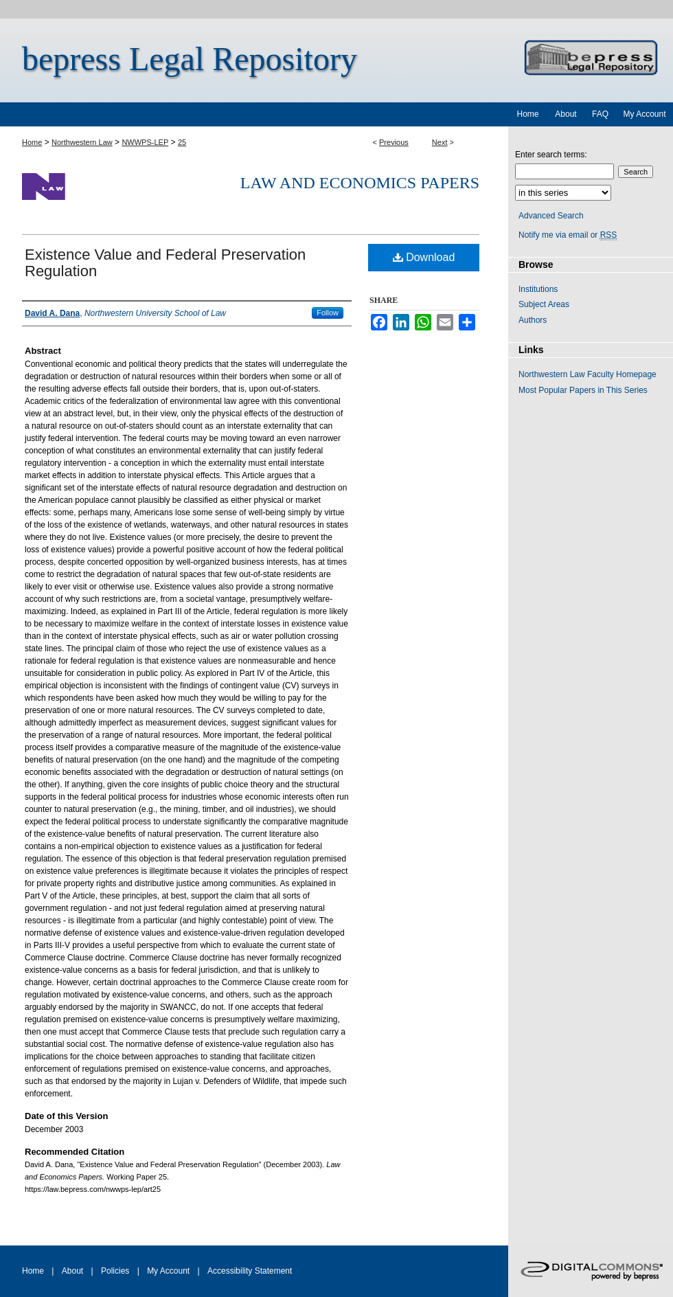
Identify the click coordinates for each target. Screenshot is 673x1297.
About (72, 1271)
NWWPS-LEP (145, 142)
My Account (168, 1271)
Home (32, 142)
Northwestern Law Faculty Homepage (587, 374)
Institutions (538, 289)
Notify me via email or (567, 235)
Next (440, 142)
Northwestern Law (82, 142)
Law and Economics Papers (359, 183)
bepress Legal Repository (189, 59)
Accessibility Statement (249, 1271)
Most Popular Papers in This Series (583, 390)
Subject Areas (543, 304)
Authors (532, 320)
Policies (115, 1271)
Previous (394, 142)
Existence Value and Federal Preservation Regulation (165, 263)
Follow (328, 312)
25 (182, 142)
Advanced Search (551, 216)
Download (424, 257)
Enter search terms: (551, 154)
